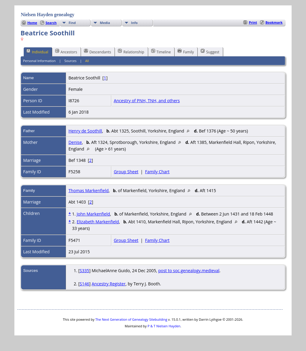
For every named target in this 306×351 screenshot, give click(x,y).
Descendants (97, 52)
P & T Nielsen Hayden (164, 326)
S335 (84, 270)
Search (51, 22)
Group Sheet (126, 171)
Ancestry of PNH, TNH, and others (147, 100)
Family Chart (157, 171)
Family (186, 52)
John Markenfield (93, 214)
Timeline (161, 52)
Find (72, 22)
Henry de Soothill (85, 131)
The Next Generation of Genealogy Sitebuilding (131, 319)
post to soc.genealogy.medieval (188, 270)
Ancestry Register (108, 284)
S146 (84, 284)
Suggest (210, 52)
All (87, 60)
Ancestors (66, 52)
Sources (70, 60)
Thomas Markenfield (88, 190)
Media (105, 22)
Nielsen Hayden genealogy (47, 14)
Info (134, 22)
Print (253, 22)
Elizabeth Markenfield (97, 222)
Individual (37, 52)
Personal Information (39, 60)
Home (32, 22)
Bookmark (274, 22)
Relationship (131, 52)
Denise (75, 142)
